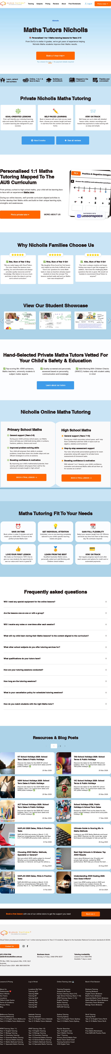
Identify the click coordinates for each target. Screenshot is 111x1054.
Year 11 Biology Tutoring (8, 1033)
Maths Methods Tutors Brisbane (96, 1000)
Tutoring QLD (33, 998)
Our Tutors (3, 996)
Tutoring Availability (82, 954)
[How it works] (38, 140)
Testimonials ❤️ (5, 991)
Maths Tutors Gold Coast (66, 1040)
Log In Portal (33, 982)
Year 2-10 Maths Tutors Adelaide (40, 1021)
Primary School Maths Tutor (67, 1037)
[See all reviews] (72, 140)
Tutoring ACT (33, 991)
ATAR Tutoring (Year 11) (8, 1028)
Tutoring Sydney (63, 1016)
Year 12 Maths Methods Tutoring (40, 1042)
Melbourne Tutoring (7, 1014)
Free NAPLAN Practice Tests (95, 1033)
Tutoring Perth (90, 1016)
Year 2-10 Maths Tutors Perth (96, 1021)
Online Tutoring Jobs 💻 (65, 982)
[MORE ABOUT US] (52, 214)
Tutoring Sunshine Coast (66, 1042)
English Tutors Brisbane (93, 994)
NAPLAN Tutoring (63, 1007)
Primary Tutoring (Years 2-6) (67, 994)
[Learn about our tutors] (55, 385)
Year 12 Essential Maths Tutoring (40, 1037)
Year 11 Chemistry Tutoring (9, 1035)
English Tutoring (62, 1000)
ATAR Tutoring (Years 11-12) (67, 998)
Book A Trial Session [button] (92, 982)
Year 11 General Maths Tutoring (11, 1040)
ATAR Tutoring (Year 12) (36, 1028)
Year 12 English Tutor (64, 1031)
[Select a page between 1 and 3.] (54, 746)
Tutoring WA (32, 1007)
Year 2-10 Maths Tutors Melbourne (12, 1021)
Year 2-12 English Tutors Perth (96, 1019)
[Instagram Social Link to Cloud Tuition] (23, 946)
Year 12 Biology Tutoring (37, 1033)
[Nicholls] (55, 20)
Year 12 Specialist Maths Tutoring (40, 1044)
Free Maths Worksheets (93, 1031)
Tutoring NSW (33, 994)
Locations (3, 998)
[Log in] (88, 4)
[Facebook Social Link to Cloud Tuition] (27, 946)
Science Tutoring (63, 1005)
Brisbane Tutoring (91, 989)
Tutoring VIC (32, 1005)
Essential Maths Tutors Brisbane (96, 998)
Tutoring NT (32, 996)
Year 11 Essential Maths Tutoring (11, 1037)
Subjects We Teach (63, 991)
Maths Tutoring (62, 1002)
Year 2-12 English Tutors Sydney (68, 1019)
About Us (3, 989)
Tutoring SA (32, 1000)
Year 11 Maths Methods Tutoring (11, 1042)
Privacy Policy (5, 1005)
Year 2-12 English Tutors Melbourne (12, 1019)
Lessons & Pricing (6, 982)
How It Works (4, 994)
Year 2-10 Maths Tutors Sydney (68, 1021)
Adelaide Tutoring (34, 1014)
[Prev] (46, 746)
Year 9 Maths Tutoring (64, 1033)
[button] (31, 4)
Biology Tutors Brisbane (93, 1005)
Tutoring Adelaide (34, 1016)
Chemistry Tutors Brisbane (94, 1002)
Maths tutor (29, 192)
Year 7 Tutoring (62, 1035)
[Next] (65, 746)
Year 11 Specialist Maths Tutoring (12, 1044)
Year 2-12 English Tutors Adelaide (40, 1019)
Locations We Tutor (35, 989)
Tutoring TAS (32, 1002)
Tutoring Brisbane (91, 991)
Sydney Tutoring (62, 1014)
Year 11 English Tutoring (8, 1031)
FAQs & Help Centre (7, 1000)
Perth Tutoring (90, 1014)
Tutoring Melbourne (7, 1016)
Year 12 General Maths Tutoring (39, 1040)
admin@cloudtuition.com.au (11, 957)
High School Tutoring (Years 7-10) (69, 996)
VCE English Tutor (63, 1044)
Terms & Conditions (7, 1002)
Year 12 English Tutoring (37, 1031)
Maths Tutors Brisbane (93, 996)
